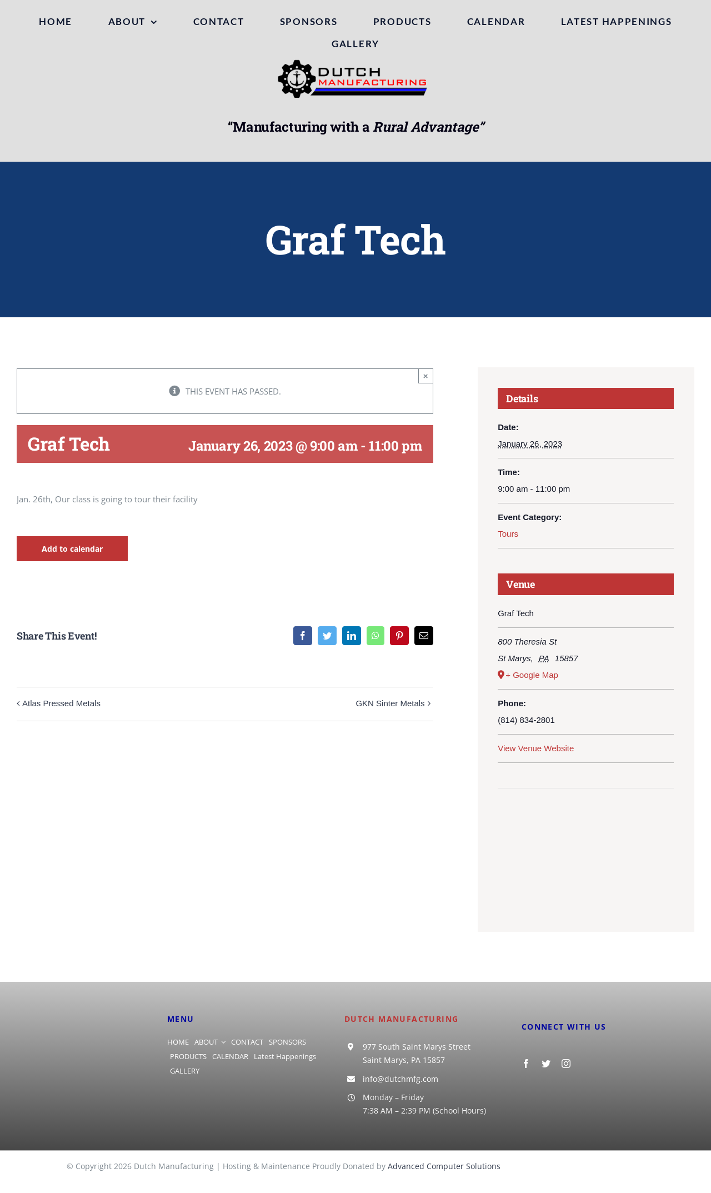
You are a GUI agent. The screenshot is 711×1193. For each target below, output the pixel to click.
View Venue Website (536, 748)
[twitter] (546, 1063)
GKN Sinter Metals (390, 703)
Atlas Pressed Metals (61, 703)
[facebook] (526, 1063)
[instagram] (566, 1063)
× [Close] (425, 376)
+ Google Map (531, 675)
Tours (508, 533)
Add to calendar (72, 548)
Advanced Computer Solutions (444, 1166)
